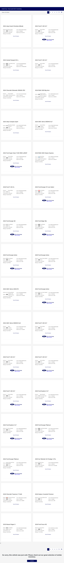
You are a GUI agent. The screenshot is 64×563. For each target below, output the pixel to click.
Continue (32, 560)
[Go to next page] (59, 12)
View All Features (16, 36)
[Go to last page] (61, 12)
